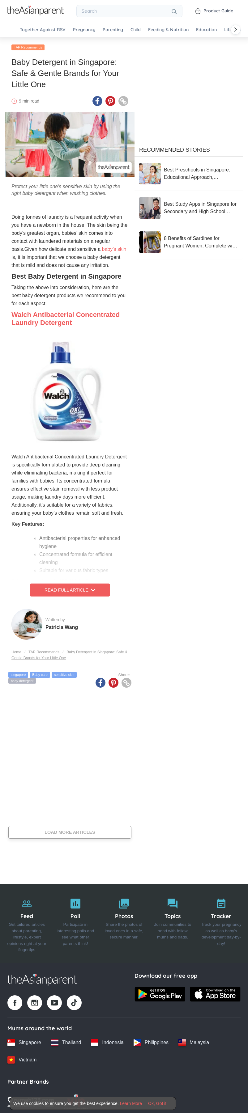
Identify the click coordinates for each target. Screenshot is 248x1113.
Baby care (40, 673)
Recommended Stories (174, 148)
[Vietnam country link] (21, 1058)
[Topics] (172, 921)
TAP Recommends (28, 45)
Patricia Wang (61, 625)
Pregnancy (84, 29)
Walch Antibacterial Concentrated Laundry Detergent (65, 317)
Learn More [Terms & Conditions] (131, 1103)
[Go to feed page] (35, 14)
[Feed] (26, 921)
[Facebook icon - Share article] (97, 99)
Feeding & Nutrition (168, 29)
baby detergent (22, 679)
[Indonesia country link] (107, 1040)
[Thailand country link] (66, 1040)
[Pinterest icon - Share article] (110, 99)
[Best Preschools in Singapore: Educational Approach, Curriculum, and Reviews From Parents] (188, 172)
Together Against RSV (43, 29)
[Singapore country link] (24, 1040)
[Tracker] (221, 921)
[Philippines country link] (151, 1040)
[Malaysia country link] (193, 1040)
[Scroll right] (236, 30)
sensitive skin (64, 673)
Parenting (113, 29)
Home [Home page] (16, 650)
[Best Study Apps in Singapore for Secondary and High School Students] (188, 206)
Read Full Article (70, 588)
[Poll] (75, 921)
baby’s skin (114, 247)
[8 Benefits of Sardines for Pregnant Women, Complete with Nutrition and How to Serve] (188, 240)
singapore (18, 673)
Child (135, 29)
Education (206, 29)
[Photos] (123, 921)
